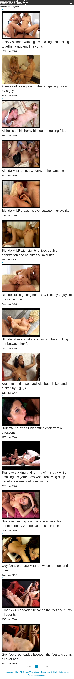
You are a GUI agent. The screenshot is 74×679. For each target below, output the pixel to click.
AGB (22, 672)
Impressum (8, 672)
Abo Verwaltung (32, 672)
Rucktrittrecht (46, 672)
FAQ (55, 672)
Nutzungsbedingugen (37, 675)
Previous (29, 667)
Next (46, 667)
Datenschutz (64, 672)
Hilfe (16, 672)
